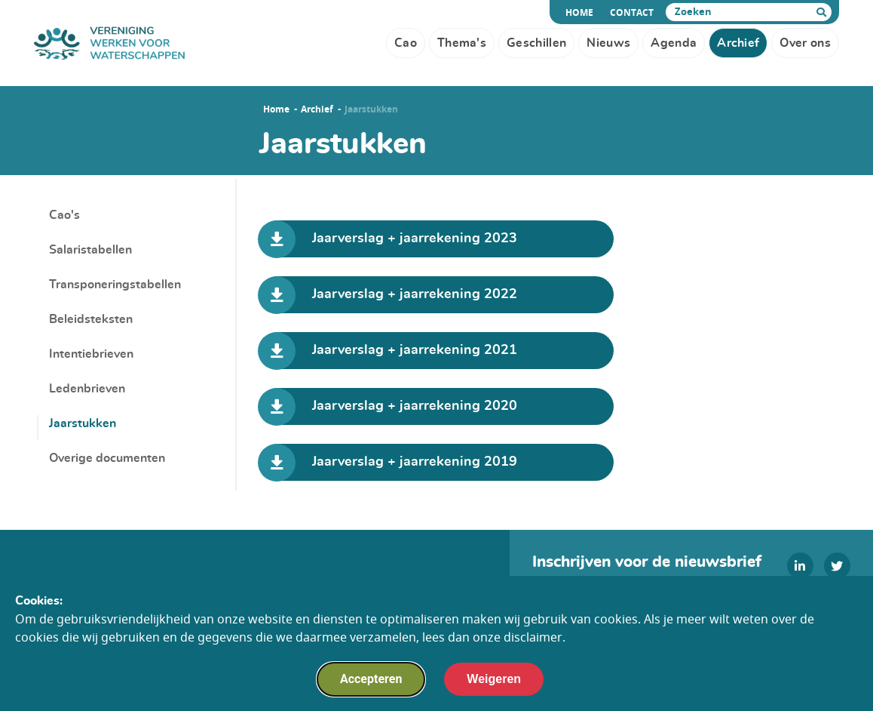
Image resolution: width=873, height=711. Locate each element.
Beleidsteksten (91, 319)
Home (581, 13)
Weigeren (494, 679)
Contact (632, 13)
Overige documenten (107, 458)
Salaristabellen (90, 250)
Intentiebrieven (91, 354)
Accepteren (371, 679)
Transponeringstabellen (115, 285)
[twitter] (837, 565)
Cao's (64, 215)
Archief (317, 109)
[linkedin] (800, 565)
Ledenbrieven (87, 389)
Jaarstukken (82, 423)
